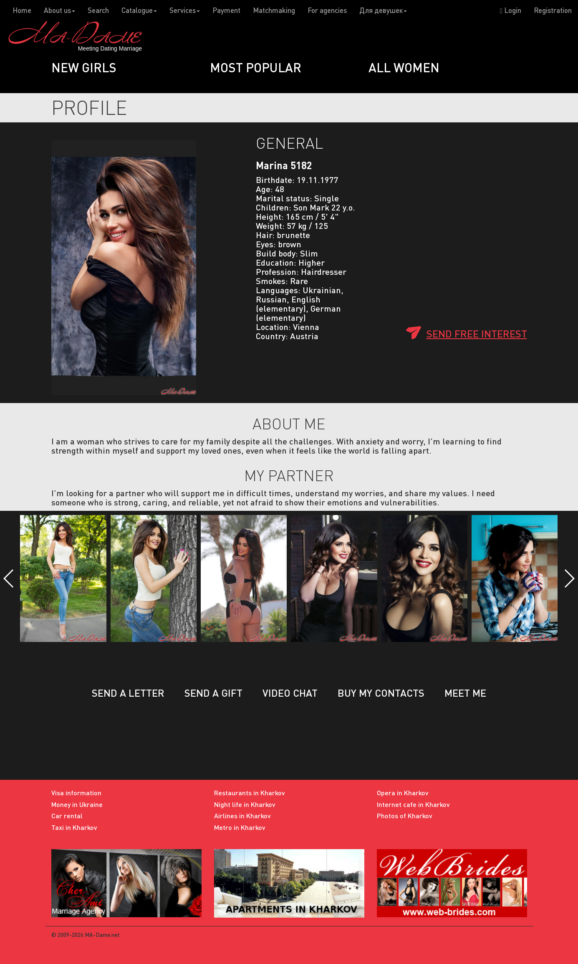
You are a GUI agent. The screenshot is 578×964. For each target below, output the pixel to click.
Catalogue (139, 10)
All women (404, 67)
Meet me (465, 693)
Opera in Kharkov (403, 793)
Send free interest (477, 333)
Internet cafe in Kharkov (413, 804)
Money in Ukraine (77, 804)
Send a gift (213, 693)
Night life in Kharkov (244, 804)
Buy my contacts (381, 693)
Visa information (76, 793)
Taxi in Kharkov (74, 827)
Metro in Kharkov (239, 827)
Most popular (255, 67)
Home (22, 10)
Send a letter (128, 693)
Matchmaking (274, 10)
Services (184, 10)
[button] (9, 578)
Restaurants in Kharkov (249, 793)
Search (98, 10)
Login (510, 10)
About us (59, 10)
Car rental (67, 815)
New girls (83, 67)
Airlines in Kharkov (242, 815)
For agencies (327, 10)
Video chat (290, 693)
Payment (226, 10)
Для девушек (383, 10)
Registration (553, 10)
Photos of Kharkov (404, 815)
